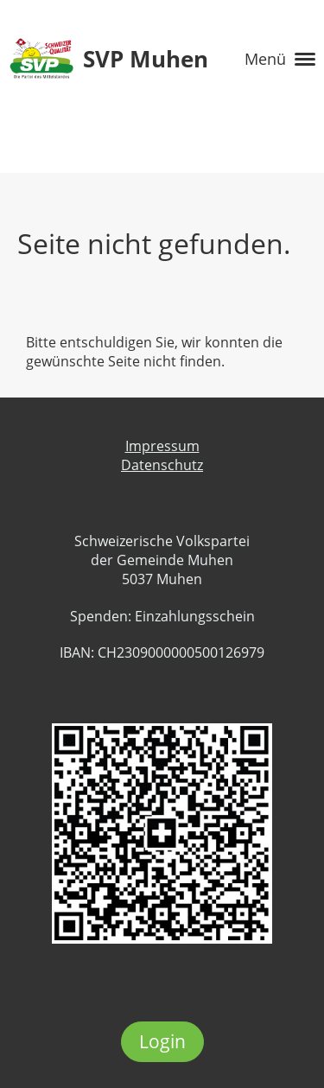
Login (162, 1041)
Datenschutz (162, 464)
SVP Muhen (145, 58)
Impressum (162, 445)
